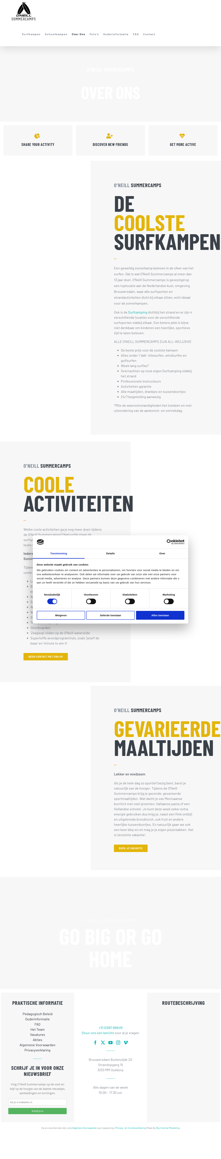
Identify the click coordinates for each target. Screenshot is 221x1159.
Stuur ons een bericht (98, 1033)
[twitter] (103, 1043)
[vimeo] (126, 1043)
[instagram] (118, 1043)
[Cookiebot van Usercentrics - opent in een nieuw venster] (169, 541)
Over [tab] (162, 553)
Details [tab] (110, 553)
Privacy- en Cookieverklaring (131, 1127)
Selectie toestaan (110, 615)
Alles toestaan (160, 615)
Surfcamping (137, 312)
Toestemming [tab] (58, 553)
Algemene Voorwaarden (84, 1127)
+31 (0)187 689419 (110, 1028)
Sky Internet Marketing (168, 1127)
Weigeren (61, 615)
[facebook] (95, 1043)
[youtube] (110, 1043)
